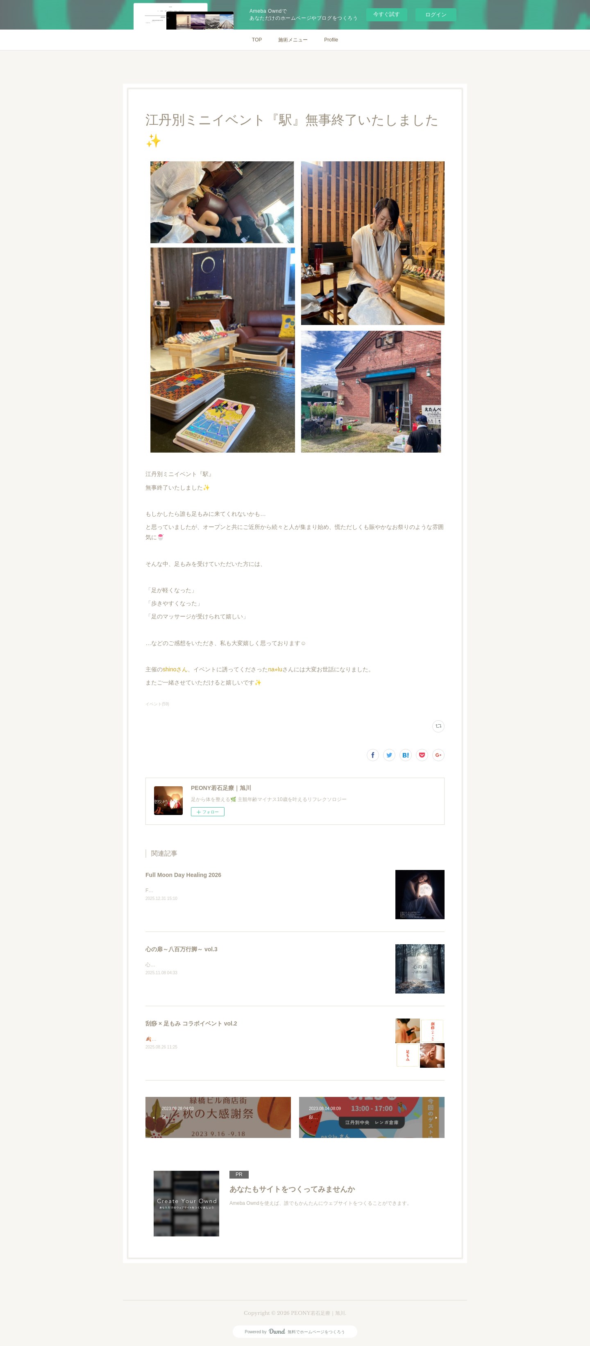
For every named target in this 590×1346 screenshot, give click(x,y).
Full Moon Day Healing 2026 (183, 875)
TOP (257, 40)
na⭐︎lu (275, 669)
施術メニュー (293, 40)
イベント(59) (157, 704)
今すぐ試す (386, 14)
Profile (331, 40)
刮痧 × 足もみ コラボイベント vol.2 (191, 1023)
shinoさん (175, 669)
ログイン (436, 14)
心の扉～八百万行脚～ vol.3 (181, 949)
